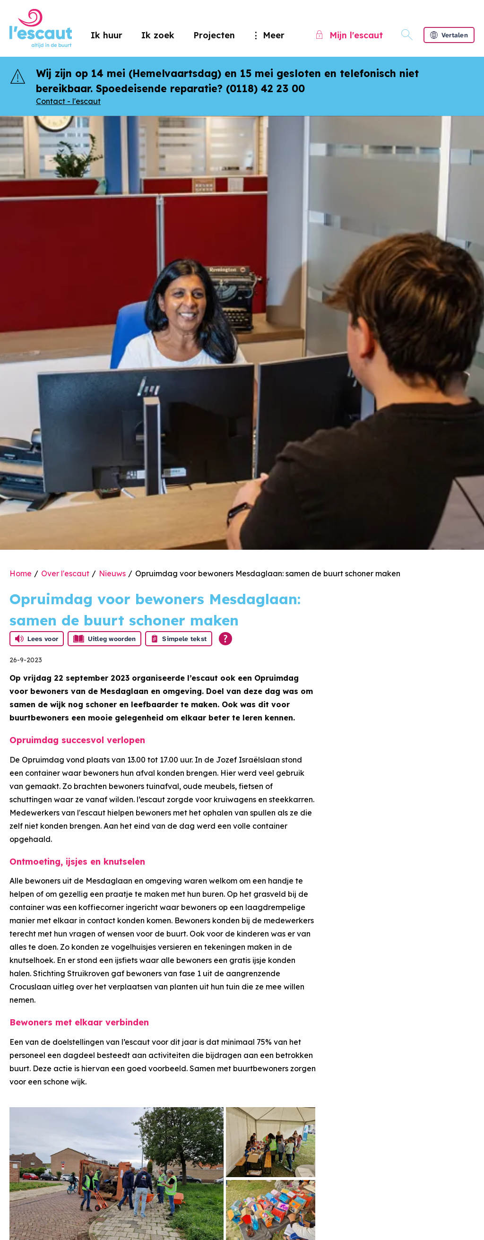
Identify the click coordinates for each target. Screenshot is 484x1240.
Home (20, 573)
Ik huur (106, 35)
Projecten (214, 35)
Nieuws (112, 573)
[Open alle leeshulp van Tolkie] (225, 638)
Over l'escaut (65, 573)
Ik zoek (157, 35)
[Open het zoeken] (407, 35)
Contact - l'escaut (68, 101)
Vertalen (449, 35)
